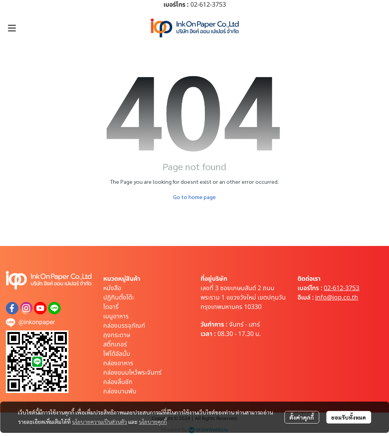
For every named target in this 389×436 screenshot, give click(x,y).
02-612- (201, 4)
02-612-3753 (341, 288)
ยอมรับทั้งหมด (348, 417)
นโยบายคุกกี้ (153, 421)
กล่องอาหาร (118, 363)
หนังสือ (112, 288)
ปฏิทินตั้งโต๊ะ (118, 297)
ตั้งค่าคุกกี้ (301, 417)
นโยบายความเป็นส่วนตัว (99, 421)
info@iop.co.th (336, 297)
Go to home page (194, 196)
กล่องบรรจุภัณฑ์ (124, 325)
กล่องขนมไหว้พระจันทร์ (132, 372)
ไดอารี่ (110, 307)
